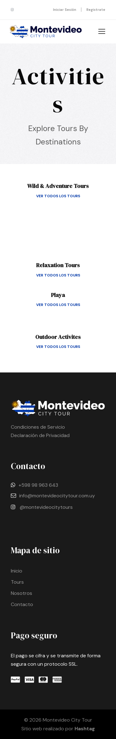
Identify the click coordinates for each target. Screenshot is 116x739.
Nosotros (21, 593)
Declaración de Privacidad (40, 435)
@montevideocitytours (46, 507)
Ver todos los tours (58, 196)
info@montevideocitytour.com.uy (57, 495)
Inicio (16, 571)
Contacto (22, 604)
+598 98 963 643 (38, 485)
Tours (17, 582)
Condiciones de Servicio (38, 427)
